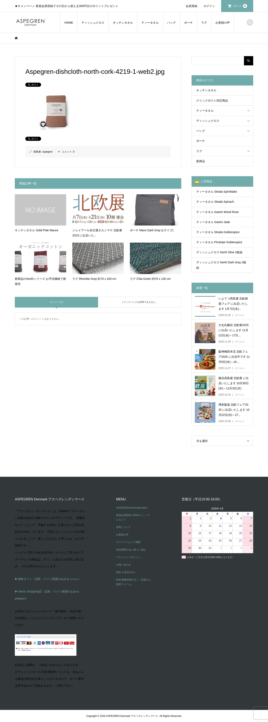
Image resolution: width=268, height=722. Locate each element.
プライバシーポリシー (128, 557)
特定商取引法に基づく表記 (131, 549)
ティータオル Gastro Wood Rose (217, 212)
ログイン (209, 6)
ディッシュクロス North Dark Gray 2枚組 (221, 265)
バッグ (171, 22)
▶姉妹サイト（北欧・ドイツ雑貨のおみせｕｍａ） (48, 579)
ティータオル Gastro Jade (213, 222)
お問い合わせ (123, 564)
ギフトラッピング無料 (128, 542)
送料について (123, 527)
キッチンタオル (123, 22)
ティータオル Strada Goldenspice (218, 232)
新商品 (200, 161)
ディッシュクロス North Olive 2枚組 (219, 252)
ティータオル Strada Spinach (215, 201)
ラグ (204, 22)
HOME (68, 22)
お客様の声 (222, 22)
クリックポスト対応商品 (212, 100)
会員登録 (191, 6)
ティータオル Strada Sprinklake (216, 191)
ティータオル (150, 22)
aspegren (47, 151)
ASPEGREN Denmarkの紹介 (132, 507)
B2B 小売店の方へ (126, 572)
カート (240, 6)
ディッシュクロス (92, 22)
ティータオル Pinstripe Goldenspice (219, 242)
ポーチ (188, 22)
